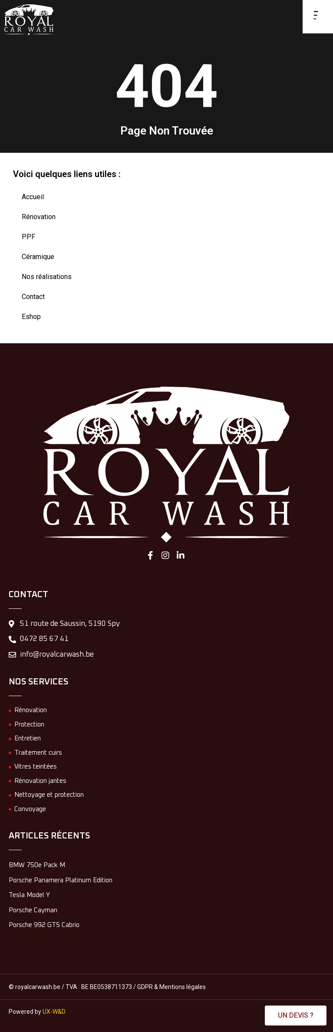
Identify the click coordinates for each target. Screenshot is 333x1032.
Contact (33, 297)
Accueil (33, 197)
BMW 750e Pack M (37, 865)
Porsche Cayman (33, 910)
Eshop (31, 316)
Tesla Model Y (29, 895)
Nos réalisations (47, 277)
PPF (28, 237)
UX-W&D (54, 1011)
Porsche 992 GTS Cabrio (44, 925)
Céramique (38, 257)
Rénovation (39, 217)
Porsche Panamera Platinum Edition (60, 880)
